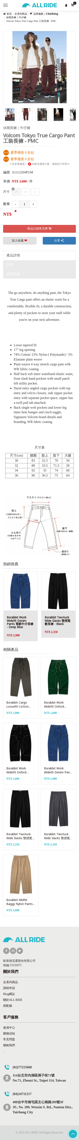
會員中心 (9, 1027)
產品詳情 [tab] (13, 255)
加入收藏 (20, 240)
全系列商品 (21, 13)
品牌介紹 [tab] (13, 274)
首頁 (9, 13)
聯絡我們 (9, 1045)
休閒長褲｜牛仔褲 (16, 17)
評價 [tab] (10, 264)
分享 (59, 240)
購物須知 (9, 1033)
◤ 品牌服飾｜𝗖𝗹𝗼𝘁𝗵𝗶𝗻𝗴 (44, 13)
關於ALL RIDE (12, 999)
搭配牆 (7, 1005)
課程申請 (9, 988)
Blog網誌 (9, 994)
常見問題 (9, 1039)
